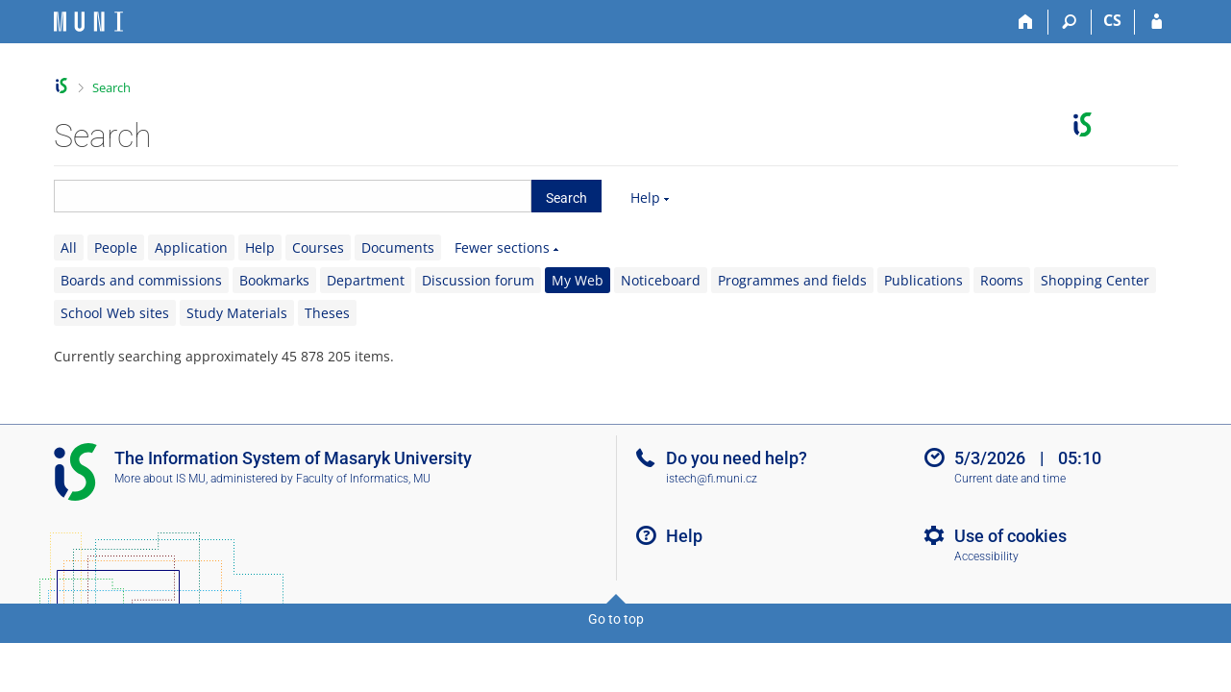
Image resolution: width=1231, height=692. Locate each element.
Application (191, 247)
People (115, 247)
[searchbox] (292, 196)
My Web (577, 280)
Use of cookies (1010, 536)
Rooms (1001, 280)
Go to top (616, 619)
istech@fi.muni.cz (711, 478)
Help (645, 197)
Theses (327, 313)
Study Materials (236, 313)
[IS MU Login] (1156, 22)
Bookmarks (274, 280)
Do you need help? (736, 458)
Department (366, 280)
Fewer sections (502, 247)
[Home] (1026, 22)
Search (111, 87)
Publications (923, 280)
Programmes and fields (792, 280)
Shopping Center (1095, 280)
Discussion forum (478, 280)
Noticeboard (661, 280)
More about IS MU (160, 478)
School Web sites (115, 313)
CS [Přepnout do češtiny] (1112, 20)
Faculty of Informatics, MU (363, 478)
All (69, 247)
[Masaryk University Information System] (88, 21)
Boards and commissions (141, 280)
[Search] (1070, 22)
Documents (397, 247)
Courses (318, 247)
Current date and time (1010, 478)
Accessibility (986, 556)
